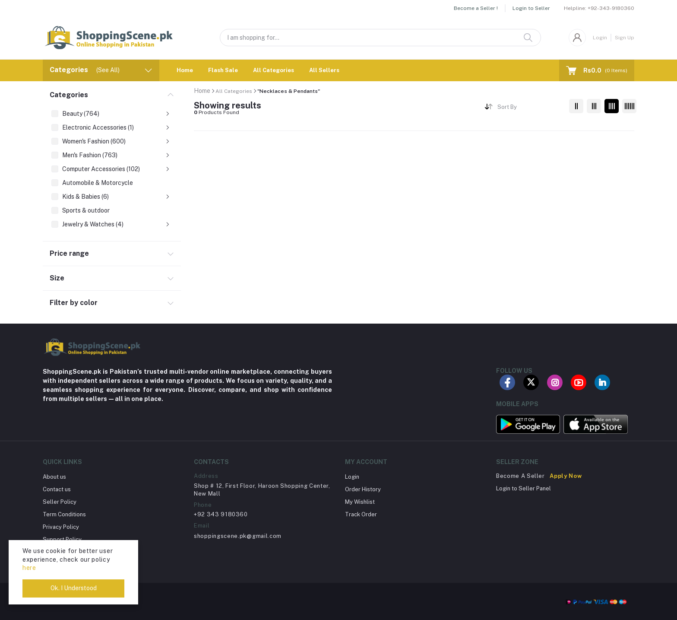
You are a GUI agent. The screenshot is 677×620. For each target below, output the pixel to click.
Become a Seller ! (476, 8)
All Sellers (324, 70)
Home (185, 70)
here (29, 567)
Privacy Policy (61, 527)
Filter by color (74, 303)
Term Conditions (64, 514)
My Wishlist (360, 502)
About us (54, 477)
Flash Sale (223, 70)
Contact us (57, 489)
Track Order (361, 514)
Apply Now (566, 476)
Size (57, 278)
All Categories (273, 70)
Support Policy (62, 539)
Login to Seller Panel (523, 488)
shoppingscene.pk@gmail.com (238, 536)
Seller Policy (59, 502)
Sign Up (624, 38)
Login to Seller (531, 8)
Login (600, 38)
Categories (69, 95)
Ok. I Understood (74, 588)
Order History (363, 489)
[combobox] (530, 108)
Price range (69, 253)
